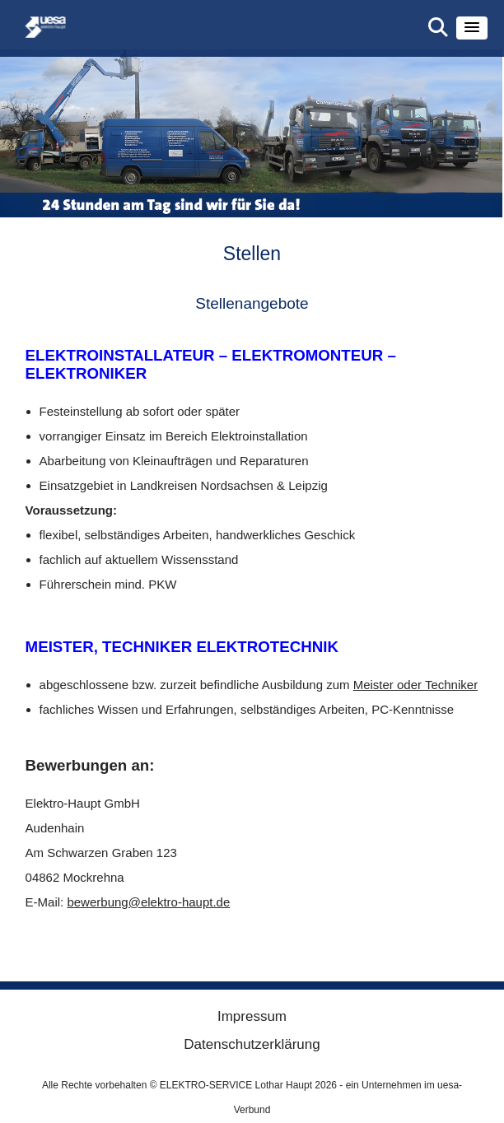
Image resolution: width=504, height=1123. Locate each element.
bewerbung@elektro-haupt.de (148, 902)
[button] (472, 28)
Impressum (252, 1016)
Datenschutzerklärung (252, 1044)
